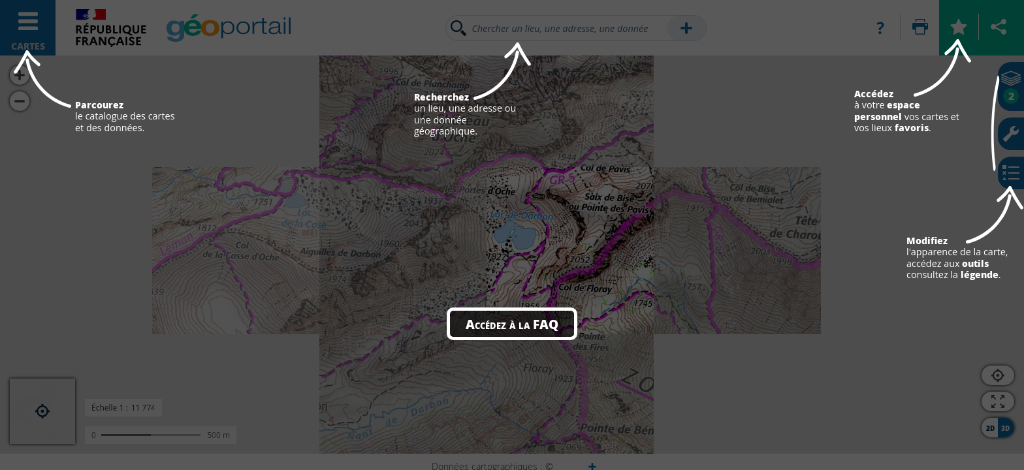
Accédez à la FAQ (512, 324)
